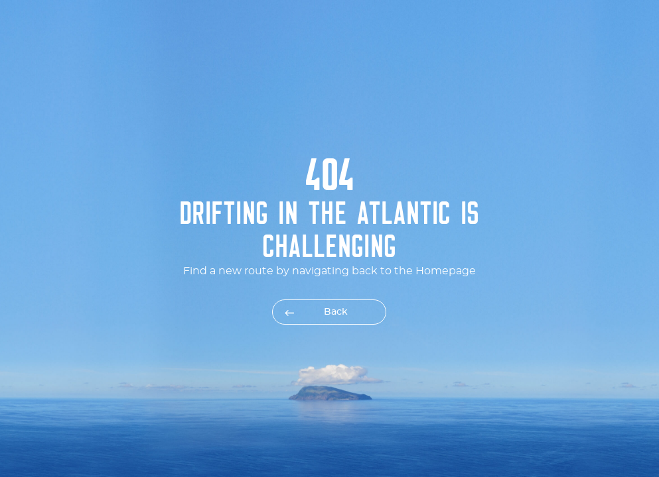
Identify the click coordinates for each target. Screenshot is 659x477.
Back (336, 312)
